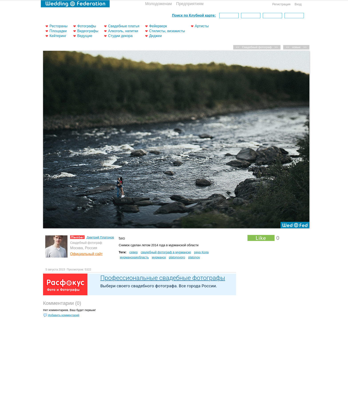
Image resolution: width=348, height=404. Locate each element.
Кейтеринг (57, 36)
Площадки (58, 31)
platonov (194, 257)
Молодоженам (158, 4)
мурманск (159, 257)
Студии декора (120, 36)
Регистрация (281, 4)
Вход (298, 4)
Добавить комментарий (63, 315)
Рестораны (58, 26)
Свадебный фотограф (257, 47)
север (133, 252)
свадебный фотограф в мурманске (166, 252)
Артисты (202, 26)
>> (304, 47)
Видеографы (87, 31)
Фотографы (86, 26)
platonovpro (177, 257)
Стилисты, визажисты (167, 31)
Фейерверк (158, 26)
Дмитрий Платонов (100, 237)
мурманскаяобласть (134, 257)
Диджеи (155, 36)
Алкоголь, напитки (123, 31)
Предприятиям (190, 4)
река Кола (201, 252)
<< (287, 47)
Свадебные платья (123, 26)
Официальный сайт (86, 254)
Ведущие (84, 36)
